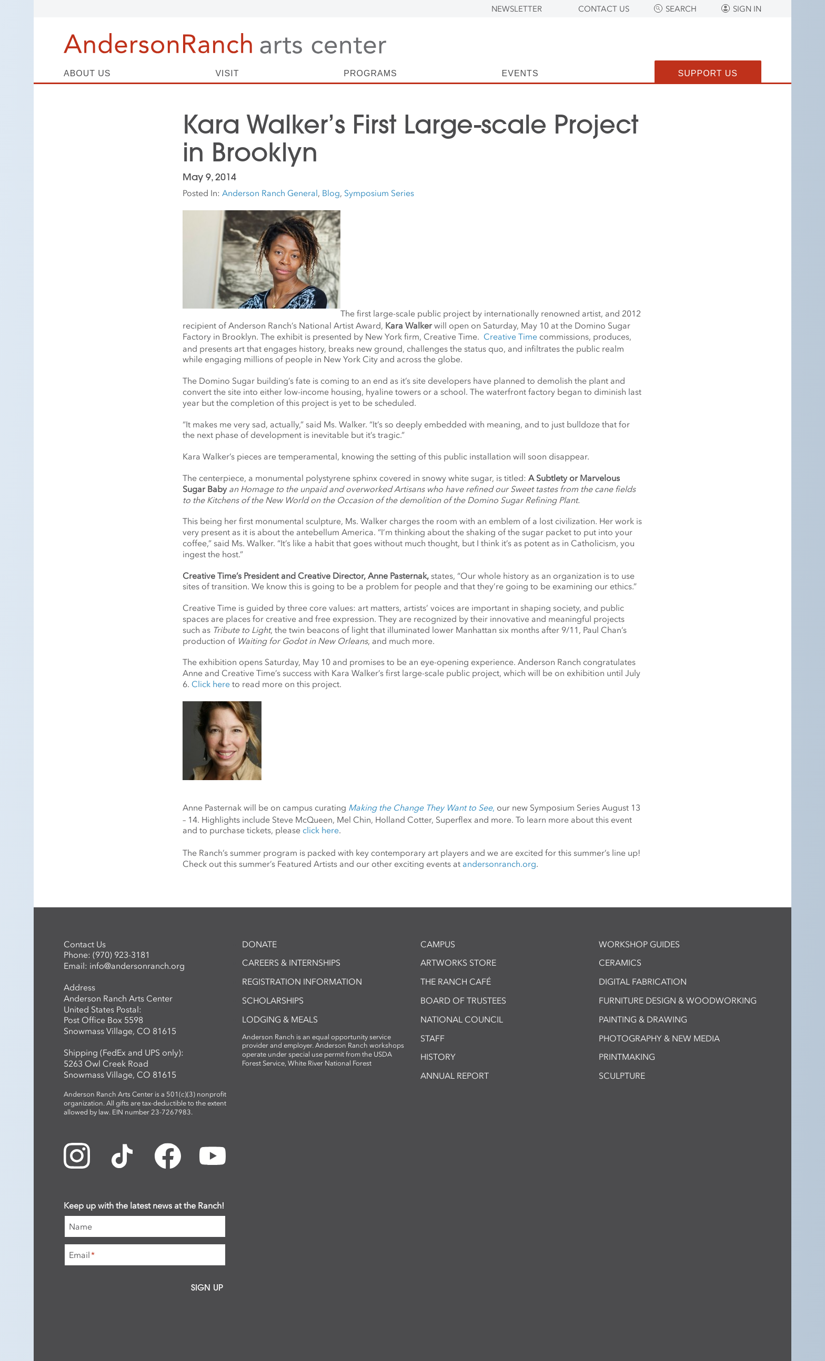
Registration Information (302, 981)
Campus (437, 944)
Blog (331, 193)
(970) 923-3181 (121, 954)
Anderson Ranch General (270, 193)
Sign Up (207, 1287)
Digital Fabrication (643, 981)
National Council (461, 1019)
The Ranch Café (455, 981)
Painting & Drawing (643, 1019)
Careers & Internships (291, 962)
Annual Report (454, 1075)
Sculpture (622, 1075)
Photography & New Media (659, 1038)
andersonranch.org (499, 863)
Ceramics (620, 962)
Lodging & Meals (280, 1019)
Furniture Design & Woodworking (678, 1000)
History (438, 1056)
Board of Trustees (463, 1000)
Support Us (708, 73)
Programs (370, 73)
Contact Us (603, 9)
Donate (259, 944)
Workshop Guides (639, 944)
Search (681, 9)
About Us (87, 73)
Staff (432, 1038)
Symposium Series (379, 193)
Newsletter (516, 9)
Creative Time (510, 336)
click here (321, 830)
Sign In (747, 9)
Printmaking (627, 1056)
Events (520, 73)
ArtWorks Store (458, 962)
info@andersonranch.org (137, 965)
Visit (227, 73)
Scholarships (273, 1000)
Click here (211, 684)
